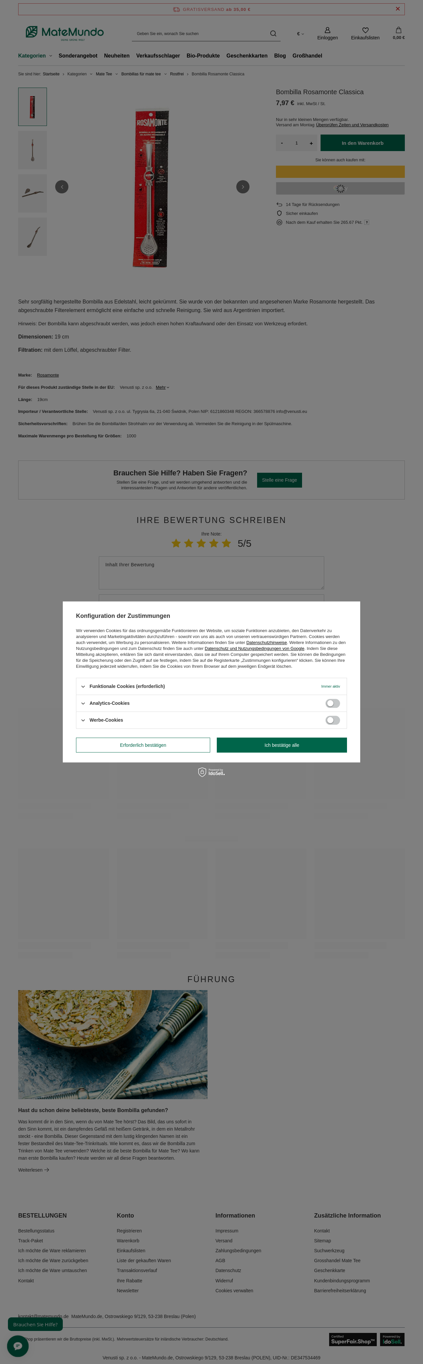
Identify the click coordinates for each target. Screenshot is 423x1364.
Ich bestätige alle (281, 745)
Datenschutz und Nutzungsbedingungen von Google (254, 648)
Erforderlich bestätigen (143, 745)
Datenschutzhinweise (266, 642)
